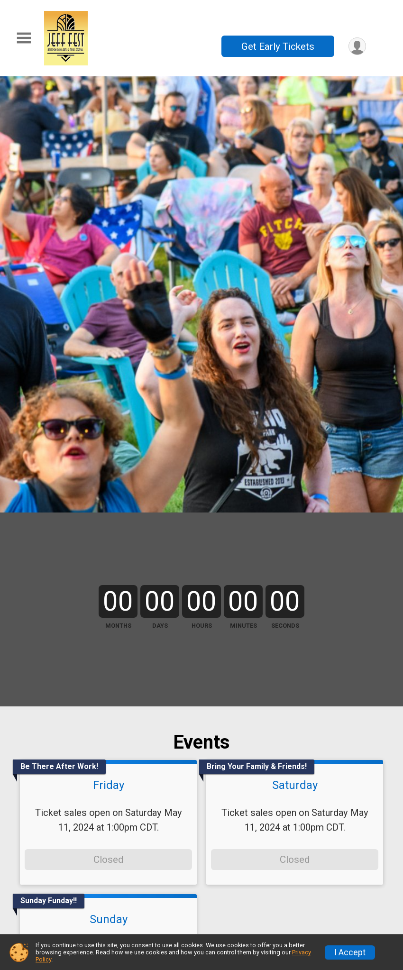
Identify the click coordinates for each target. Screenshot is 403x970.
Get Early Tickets (277, 46)
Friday (108, 785)
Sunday (109, 919)
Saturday (295, 785)
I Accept (350, 952)
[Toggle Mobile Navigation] (23, 38)
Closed (108, 859)
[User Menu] (357, 46)
